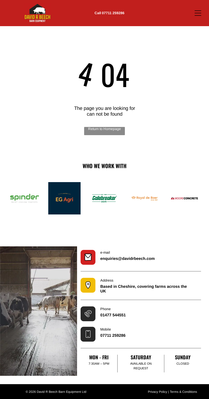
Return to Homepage (104, 129)
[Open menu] (198, 13)
